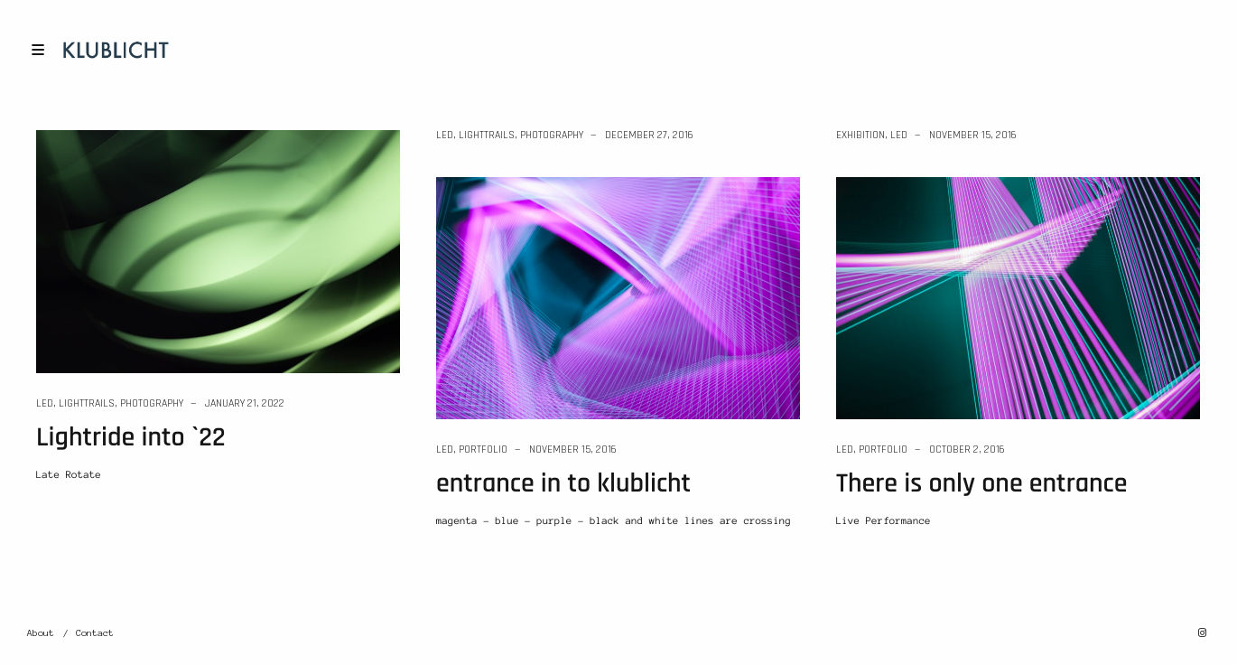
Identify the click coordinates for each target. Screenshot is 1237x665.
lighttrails (87, 403)
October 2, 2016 (967, 449)
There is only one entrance (982, 484)
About (40, 633)
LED (44, 403)
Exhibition (860, 135)
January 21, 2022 (244, 403)
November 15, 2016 (973, 135)
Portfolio (483, 449)
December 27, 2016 (649, 135)
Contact (95, 633)
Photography (151, 403)
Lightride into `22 (131, 438)
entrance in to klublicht (563, 484)
